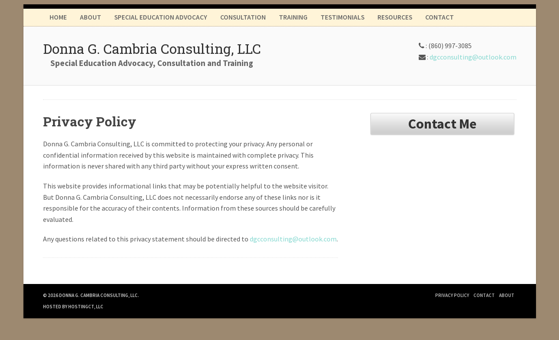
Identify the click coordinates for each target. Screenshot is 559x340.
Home (58, 17)
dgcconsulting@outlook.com (473, 57)
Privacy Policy (452, 295)
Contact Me (442, 123)
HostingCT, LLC (85, 307)
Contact (439, 17)
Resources (394, 17)
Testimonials (342, 17)
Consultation (243, 17)
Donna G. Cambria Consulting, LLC (152, 48)
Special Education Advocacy (160, 17)
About (90, 17)
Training (293, 17)
